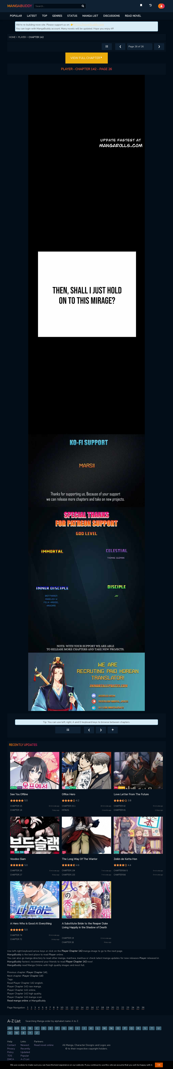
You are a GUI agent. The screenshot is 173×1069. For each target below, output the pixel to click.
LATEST (32, 16)
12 (72, 1007)
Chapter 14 (16, 810)
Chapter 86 (120, 875)
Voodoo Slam (18, 859)
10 (61, 1007)
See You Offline (19, 794)
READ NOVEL (133, 16)
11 (67, 1007)
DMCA (10, 1059)
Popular (25, 1055)
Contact (11, 1045)
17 (97, 1007)
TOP (44, 16)
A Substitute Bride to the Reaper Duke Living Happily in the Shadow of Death (85, 925)
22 (122, 1007)
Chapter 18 (68, 942)
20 (112, 1007)
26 (143, 1007)
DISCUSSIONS (111, 16)
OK (158, 1065)
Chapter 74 (16, 935)
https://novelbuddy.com (88, 25)
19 (107, 1007)
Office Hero (68, 794)
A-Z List (25, 1059)
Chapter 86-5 (121, 870)
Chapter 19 (68, 938)
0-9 (17, 1028)
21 (117, 1007)
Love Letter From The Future (131, 794)
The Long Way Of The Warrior (79, 859)
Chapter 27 (16, 875)
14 (82, 1007)
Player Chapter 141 (37, 972)
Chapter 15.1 (69, 806)
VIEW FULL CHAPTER (86, 58)
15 (87, 1007)
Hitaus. (65, 810)
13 (77, 1007)
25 (138, 1007)
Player (52, 954)
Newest (25, 1045)
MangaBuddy (14, 954)
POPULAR (16, 16)
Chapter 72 (16, 939)
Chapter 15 (16, 806)
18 (102, 1007)
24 (132, 1007)
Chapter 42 (120, 806)
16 (92, 1007)
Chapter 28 (16, 870)
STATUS (72, 16)
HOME (13, 37)
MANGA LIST (90, 16)
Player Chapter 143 (32, 975)
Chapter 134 (68, 870)
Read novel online (44, 1045)
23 (127, 1007)
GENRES (57, 16)
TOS (9, 1055)
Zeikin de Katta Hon (125, 859)
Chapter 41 (120, 810)
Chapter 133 (68, 875)
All (9, 1028)
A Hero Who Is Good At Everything (31, 923)
